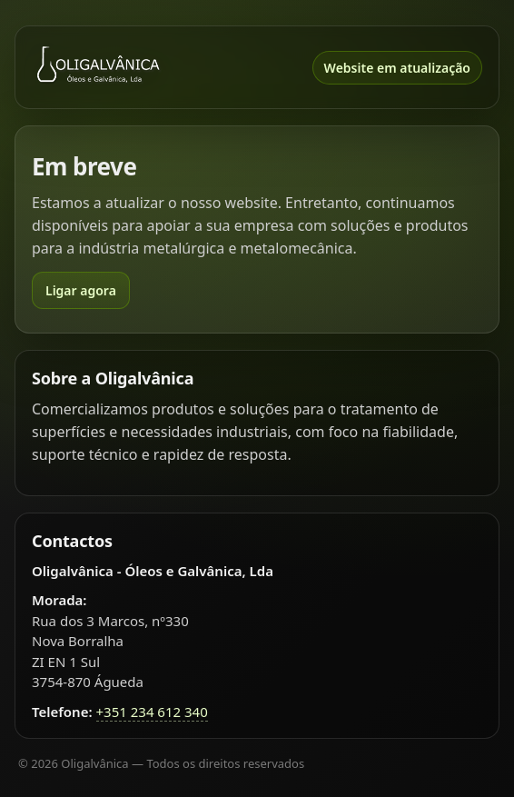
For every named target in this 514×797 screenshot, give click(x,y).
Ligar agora (80, 290)
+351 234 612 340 (152, 711)
